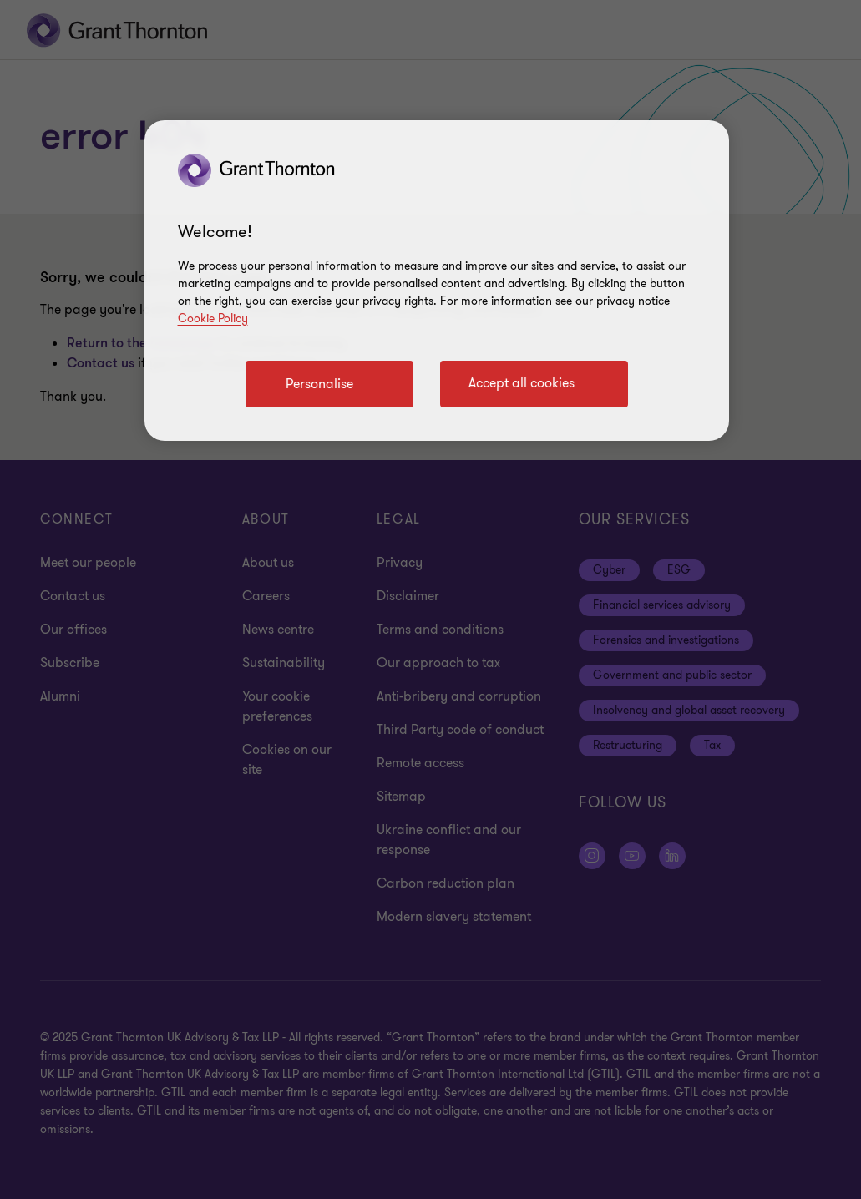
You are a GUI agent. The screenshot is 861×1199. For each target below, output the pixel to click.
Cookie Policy (213, 318)
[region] (436, 280)
